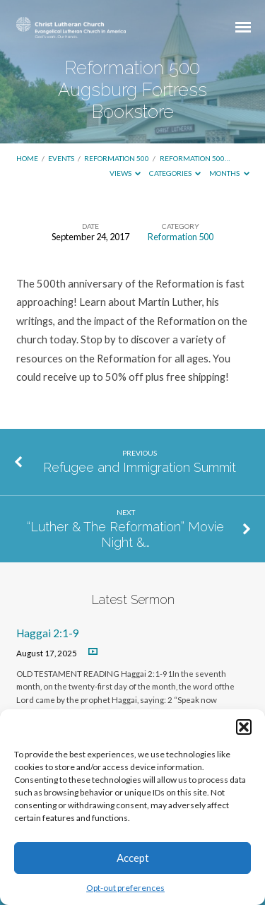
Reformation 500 (116, 158)
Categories (175, 173)
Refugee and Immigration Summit (139, 467)
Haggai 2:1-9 (47, 633)
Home (27, 158)
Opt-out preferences (125, 887)
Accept (133, 857)
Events (61, 158)
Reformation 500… (195, 158)
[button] (244, 727)
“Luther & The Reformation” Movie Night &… (125, 534)
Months (229, 173)
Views (125, 173)
